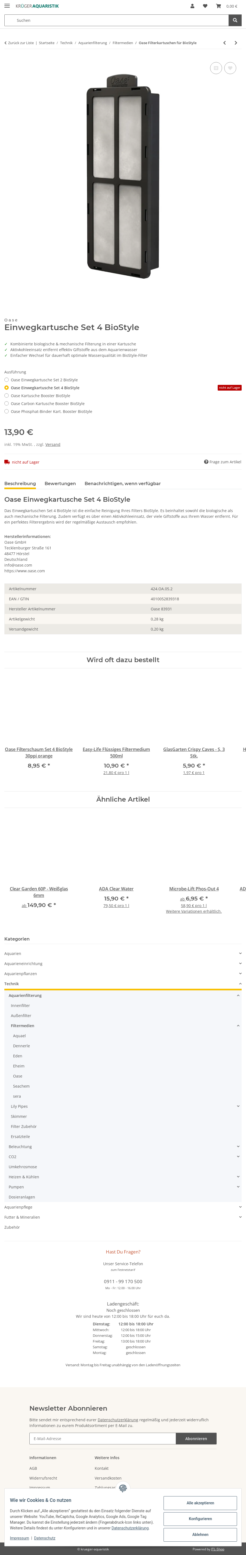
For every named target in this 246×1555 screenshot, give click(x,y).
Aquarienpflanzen (20, 973)
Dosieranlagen (22, 1197)
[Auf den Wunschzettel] (230, 68)
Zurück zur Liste (21, 42)
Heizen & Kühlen (24, 1176)
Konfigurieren (196, 1516)
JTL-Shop (217, 1549)
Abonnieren (196, 1438)
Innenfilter (20, 1005)
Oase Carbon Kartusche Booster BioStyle (48, 403)
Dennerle (21, 1045)
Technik (11, 983)
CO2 (12, 1156)
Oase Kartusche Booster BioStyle (40, 395)
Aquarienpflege (18, 1207)
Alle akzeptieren (197, 1500)
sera (17, 1096)
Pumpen (16, 1186)
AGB (33, 1468)
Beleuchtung (20, 1146)
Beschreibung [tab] (20, 483)
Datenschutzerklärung (31, 1528)
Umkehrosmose (23, 1166)
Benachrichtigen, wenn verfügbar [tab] (123, 483)
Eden (17, 1055)
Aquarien (12, 953)
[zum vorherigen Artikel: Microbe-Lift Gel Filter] (224, 43)
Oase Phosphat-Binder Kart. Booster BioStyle (51, 411)
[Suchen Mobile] (116, 20)
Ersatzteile (20, 1136)
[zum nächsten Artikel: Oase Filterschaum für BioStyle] (236, 43)
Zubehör (12, 1227)
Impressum (22, 1538)
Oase (17, 1076)
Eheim (18, 1066)
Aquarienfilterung (25, 995)
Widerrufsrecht (43, 1478)
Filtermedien (22, 1025)
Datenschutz (48, 1538)
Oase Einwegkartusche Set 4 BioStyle (126, 388)
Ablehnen (197, 1532)
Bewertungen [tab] (60, 483)
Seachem (21, 1086)
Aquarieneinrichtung (23, 963)
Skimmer (19, 1116)
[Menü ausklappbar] (7, 3)
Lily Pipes (19, 1106)
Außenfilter (21, 1015)
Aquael (19, 1035)
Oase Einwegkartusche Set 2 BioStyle (44, 379)
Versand (52, 444)
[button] (192, 6)
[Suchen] (235, 20)
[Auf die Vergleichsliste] (216, 68)
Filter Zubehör (24, 1126)
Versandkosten (108, 1478)
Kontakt (102, 1468)
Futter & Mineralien (22, 1217)
